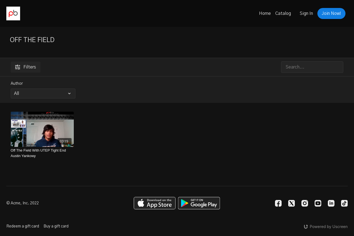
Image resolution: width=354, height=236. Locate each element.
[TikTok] (344, 203)
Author (17, 84)
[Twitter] (291, 203)
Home (265, 13)
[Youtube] (318, 203)
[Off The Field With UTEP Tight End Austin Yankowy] (42, 153)
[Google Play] (199, 203)
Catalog (283, 13)
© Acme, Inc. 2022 (22, 203)
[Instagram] (304, 203)
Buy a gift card (56, 226)
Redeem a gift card (22, 226)
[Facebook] (278, 203)
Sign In (306, 13)
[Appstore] (155, 203)
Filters (25, 67)
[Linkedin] (331, 203)
